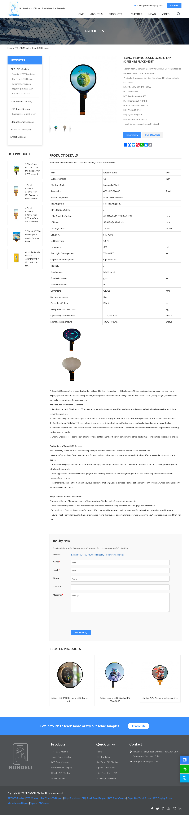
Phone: (56, 578)
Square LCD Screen (21, 84)
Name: (56, 561)
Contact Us (138, 726)
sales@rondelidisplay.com (150, 5)
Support (136, 14)
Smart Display (18, 136)
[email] (184, 760)
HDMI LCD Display (20, 129)
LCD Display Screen (106, 778)
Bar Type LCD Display (23, 79)
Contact (174, 5)
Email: (56, 570)
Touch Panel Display (21, 101)
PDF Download (152, 135)
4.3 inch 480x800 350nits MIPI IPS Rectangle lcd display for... (32, 192)
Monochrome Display (22, 121)
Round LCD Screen (21, 93)
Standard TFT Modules (23, 74)
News (152, 14)
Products (115, 14)
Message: (58, 595)
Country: (58, 586)
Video (166, 14)
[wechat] (184, 769)
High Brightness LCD (22, 88)
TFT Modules (103, 757)
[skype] (184, 778)
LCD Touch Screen (20, 108)
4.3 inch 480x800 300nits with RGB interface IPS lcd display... (32, 215)
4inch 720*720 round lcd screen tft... (160, 698)
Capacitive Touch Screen (24, 114)
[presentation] (92, 621)
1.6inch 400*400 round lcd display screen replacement (97, 554)
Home (80, 14)
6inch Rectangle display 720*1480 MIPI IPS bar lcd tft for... (32, 259)
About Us (96, 14)
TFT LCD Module (19, 69)
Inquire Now (132, 135)
